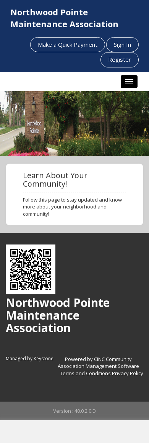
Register (119, 59)
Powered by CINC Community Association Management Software (98, 363)
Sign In (122, 44)
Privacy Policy (127, 373)
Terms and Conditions (85, 373)
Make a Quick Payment (67, 44)
